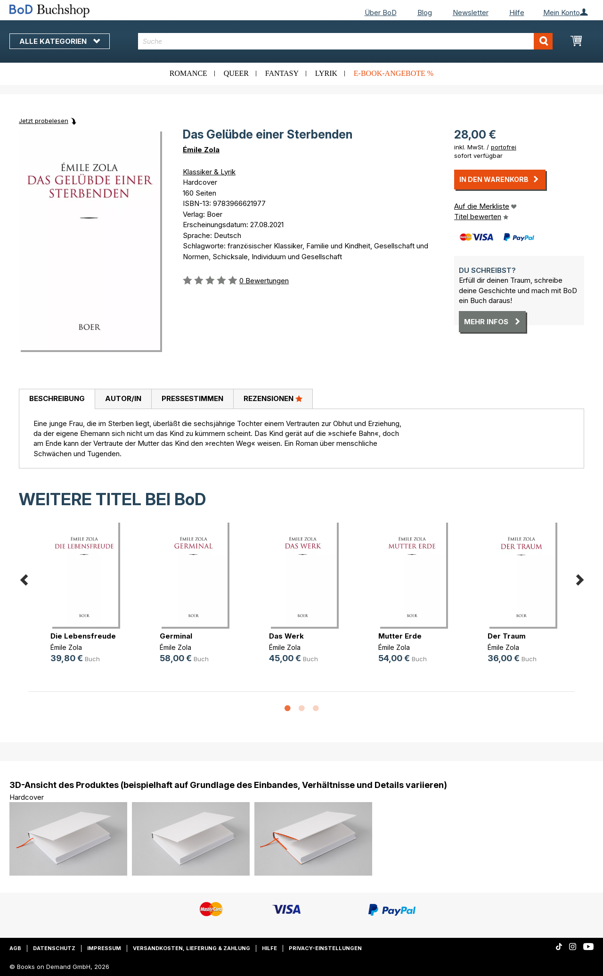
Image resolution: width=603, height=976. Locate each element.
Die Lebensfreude (83, 636)
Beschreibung (57, 398)
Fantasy (282, 73)
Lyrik (326, 73)
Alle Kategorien (59, 41)
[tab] (57, 399)
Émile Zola (201, 149)
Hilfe (516, 12)
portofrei (503, 147)
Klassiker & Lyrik (209, 171)
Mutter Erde (400, 636)
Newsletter (471, 12)
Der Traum (507, 636)
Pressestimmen (192, 398)
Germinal (176, 636)
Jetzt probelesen (43, 120)
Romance (188, 73)
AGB (15, 948)
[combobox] (345, 41)
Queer (236, 73)
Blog (424, 12)
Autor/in (123, 398)
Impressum (104, 948)
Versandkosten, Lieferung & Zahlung (191, 948)
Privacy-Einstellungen (325, 948)
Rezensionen (273, 398)
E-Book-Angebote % (393, 73)
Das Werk (286, 636)
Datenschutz (54, 948)
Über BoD (381, 12)
